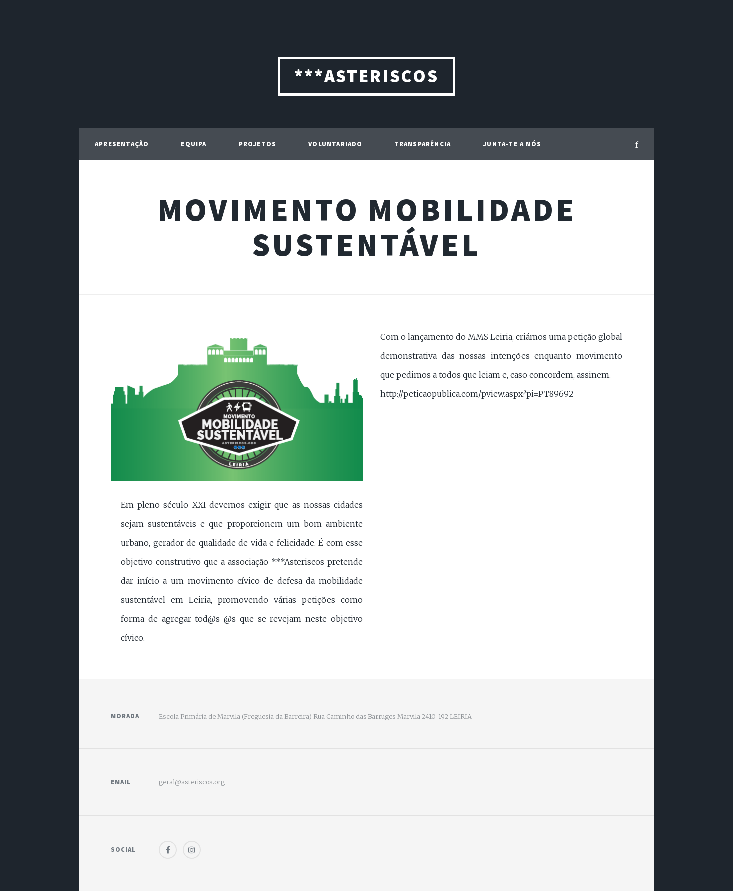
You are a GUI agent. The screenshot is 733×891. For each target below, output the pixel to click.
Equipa (193, 144)
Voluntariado (335, 144)
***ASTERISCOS (366, 76)
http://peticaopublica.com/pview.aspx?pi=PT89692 (477, 394)
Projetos (258, 144)
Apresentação (122, 144)
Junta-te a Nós (512, 144)
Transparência (422, 144)
